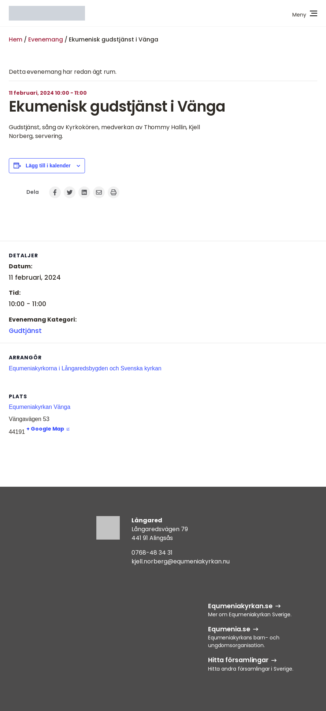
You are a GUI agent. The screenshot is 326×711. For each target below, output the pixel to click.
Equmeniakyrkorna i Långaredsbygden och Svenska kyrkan (85, 368)
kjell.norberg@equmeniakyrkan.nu (180, 561)
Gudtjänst (25, 330)
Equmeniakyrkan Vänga (39, 407)
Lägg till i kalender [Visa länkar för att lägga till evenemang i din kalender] (48, 165)
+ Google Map (45, 428)
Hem (15, 39)
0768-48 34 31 (152, 552)
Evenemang (45, 39)
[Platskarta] (278, 421)
